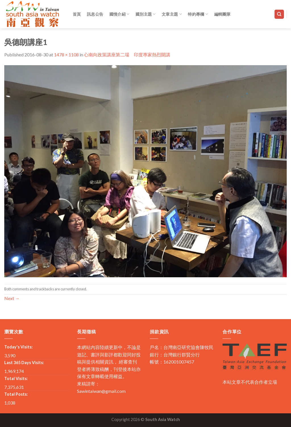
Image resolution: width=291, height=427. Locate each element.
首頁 (77, 14)
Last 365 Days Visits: (24, 362)
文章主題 (172, 14)
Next (12, 298)
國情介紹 (119, 14)
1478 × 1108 (66, 54)
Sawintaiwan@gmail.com (101, 391)
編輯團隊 (222, 14)
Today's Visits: (18, 346)
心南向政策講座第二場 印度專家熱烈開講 (127, 54)
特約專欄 (198, 14)
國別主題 (146, 14)
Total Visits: (16, 378)
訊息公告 (95, 14)
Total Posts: (16, 394)
